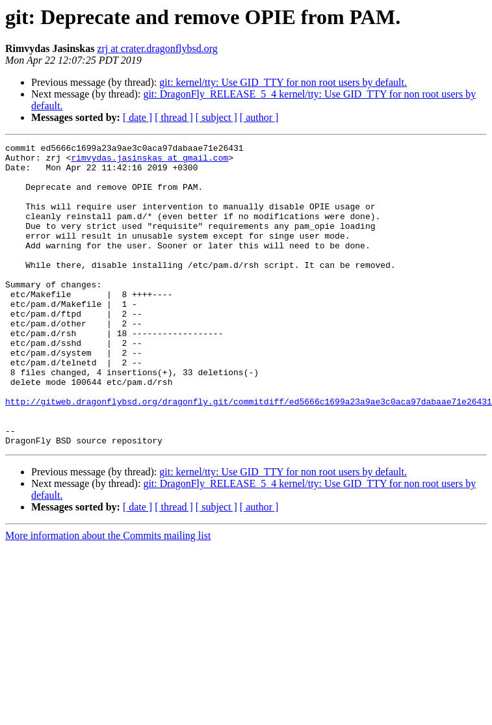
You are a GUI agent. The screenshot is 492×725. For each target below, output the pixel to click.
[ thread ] (174, 117)
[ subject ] (216, 117)
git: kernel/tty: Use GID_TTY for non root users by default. (283, 82)
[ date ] (137, 117)
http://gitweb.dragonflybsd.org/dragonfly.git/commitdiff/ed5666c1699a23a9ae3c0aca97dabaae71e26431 (248, 454)
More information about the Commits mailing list (108, 595)
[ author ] (259, 117)
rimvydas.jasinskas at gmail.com (149, 161)
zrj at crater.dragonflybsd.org (157, 48)
